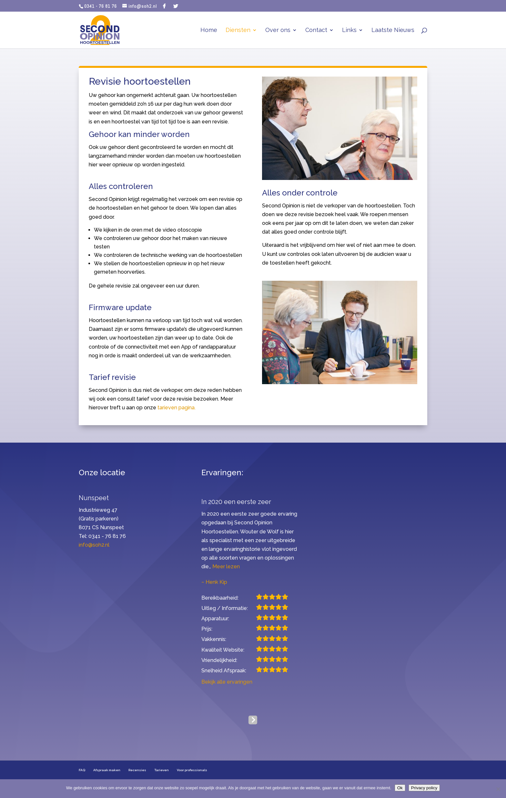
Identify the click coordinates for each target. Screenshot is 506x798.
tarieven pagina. (176, 407)
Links (349, 30)
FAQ (82, 770)
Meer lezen (226, 566)
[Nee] (498, 789)
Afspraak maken (106, 770)
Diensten (238, 30)
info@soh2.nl (94, 545)
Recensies (137, 770)
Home (208, 30)
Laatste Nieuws (392, 30)
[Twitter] (175, 6)
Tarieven (161, 770)
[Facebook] (164, 6)
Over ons (277, 30)
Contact (316, 30)
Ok (400, 787)
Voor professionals (192, 770)
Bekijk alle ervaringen (226, 682)
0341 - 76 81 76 (100, 6)
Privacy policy (424, 787)
